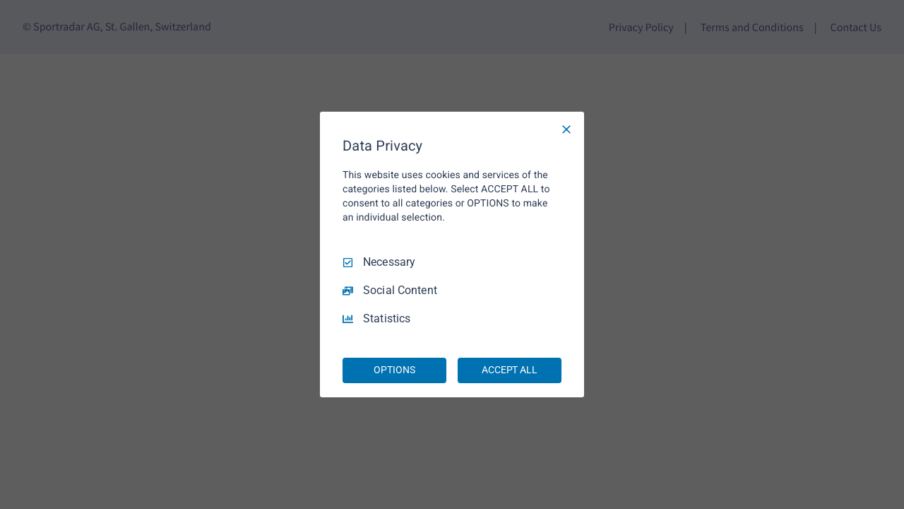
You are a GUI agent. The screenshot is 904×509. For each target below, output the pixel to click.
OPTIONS (394, 369)
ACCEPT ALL (509, 369)
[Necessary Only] (566, 129)
